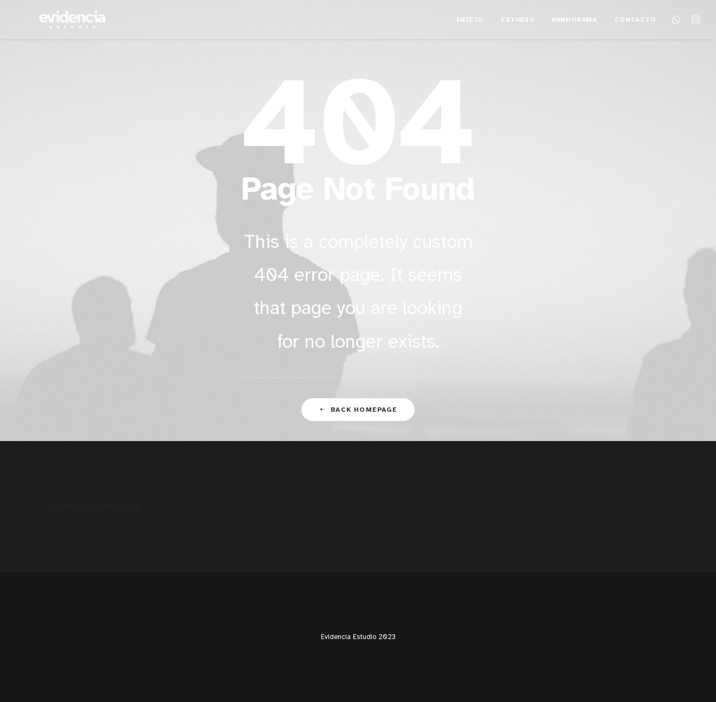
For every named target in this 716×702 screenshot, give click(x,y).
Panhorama (574, 36)
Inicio (469, 36)
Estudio (517, 36)
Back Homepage (358, 409)
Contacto (635, 36)
